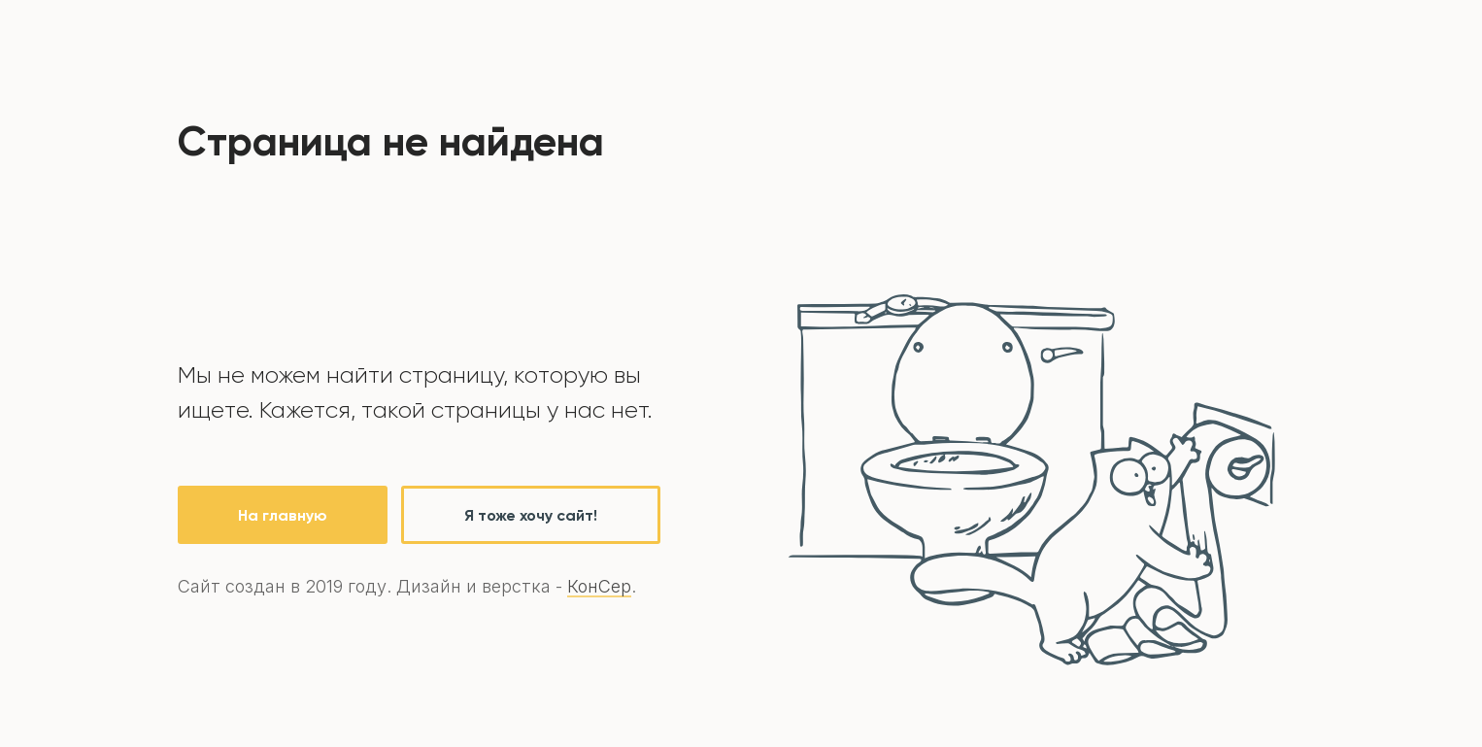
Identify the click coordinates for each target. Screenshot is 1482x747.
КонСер (599, 586)
